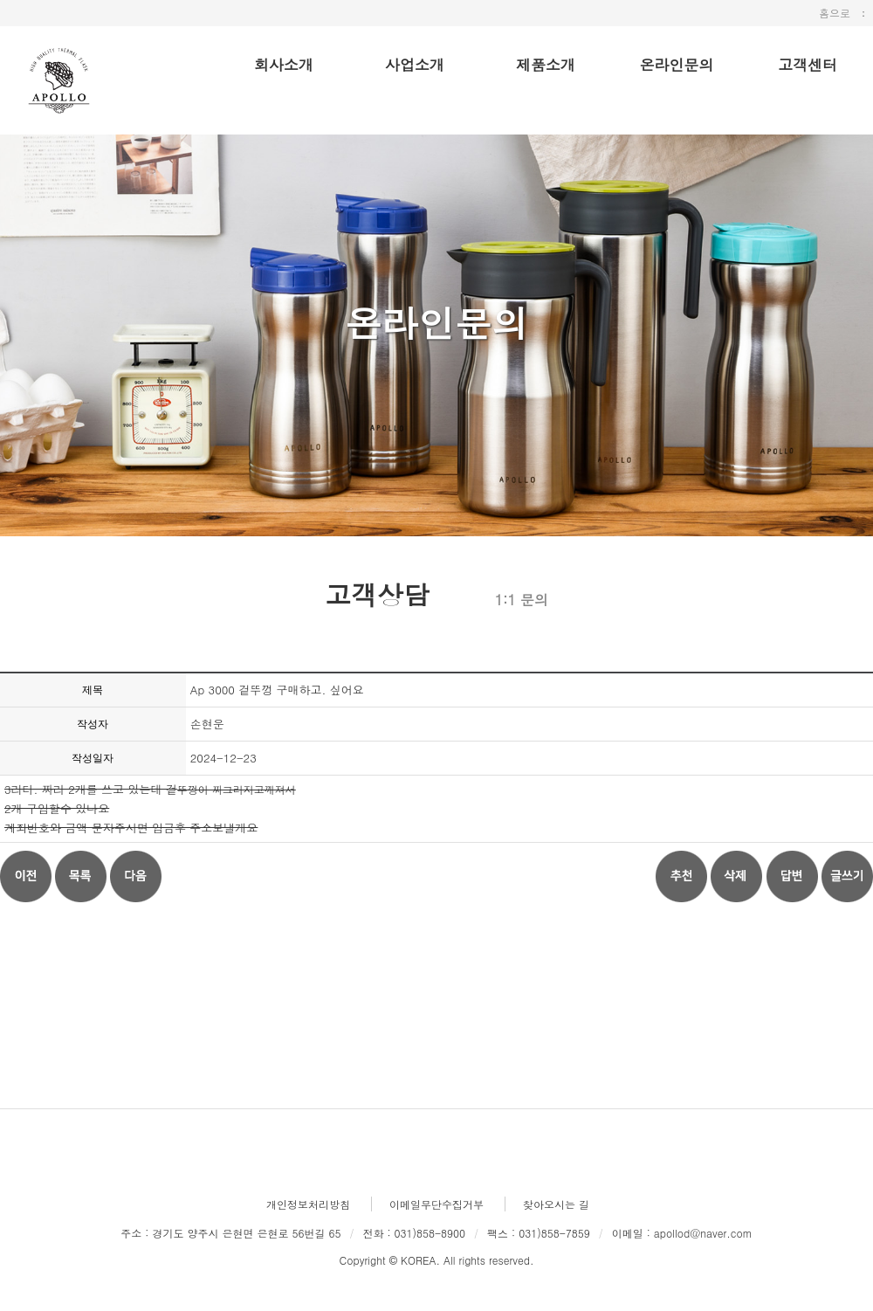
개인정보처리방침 (308, 1204)
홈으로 (834, 12)
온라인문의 (677, 64)
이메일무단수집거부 (436, 1204)
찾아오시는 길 (556, 1204)
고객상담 (377, 593)
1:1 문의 (521, 600)
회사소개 (283, 64)
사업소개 (414, 64)
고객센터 (807, 64)
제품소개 (545, 64)
